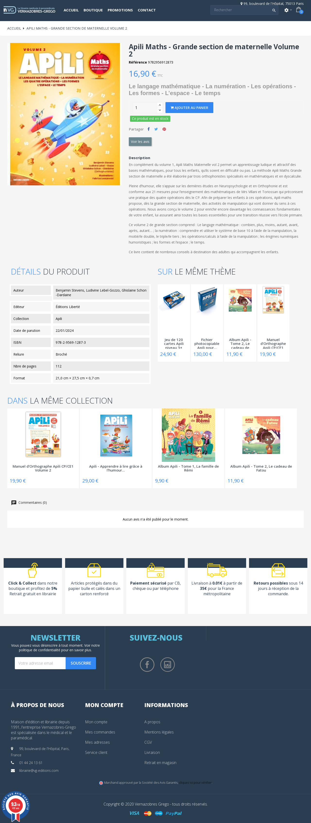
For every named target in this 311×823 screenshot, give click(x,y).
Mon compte (96, 722)
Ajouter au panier (189, 107)
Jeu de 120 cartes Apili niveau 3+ (174, 343)
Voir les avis (140, 141)
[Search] (244, 10)
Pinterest (164, 129)
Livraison (152, 752)
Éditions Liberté (68, 306)
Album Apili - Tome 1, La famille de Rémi (188, 468)
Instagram (167, 664)
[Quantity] (145, 107)
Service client (96, 752)
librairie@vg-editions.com (39, 770)
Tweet (156, 129)
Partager (148, 129)
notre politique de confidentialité (59, 647)
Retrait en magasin (160, 762)
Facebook (147, 664)
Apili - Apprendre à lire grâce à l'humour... (115, 468)
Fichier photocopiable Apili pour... (206, 343)
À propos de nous (37, 705)
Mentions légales (159, 732)
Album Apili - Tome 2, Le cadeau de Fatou (240, 343)
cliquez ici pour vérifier (195, 783)
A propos (152, 722)
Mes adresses (97, 742)
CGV (148, 742)
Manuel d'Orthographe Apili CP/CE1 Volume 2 (273, 343)
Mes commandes (100, 732)
